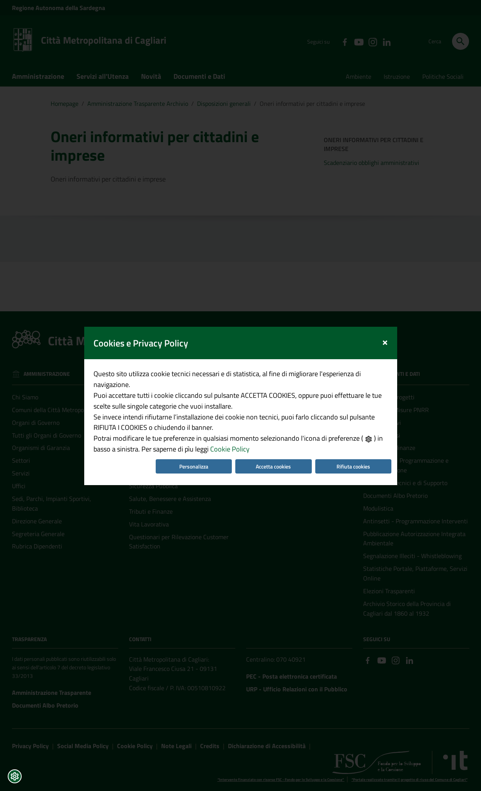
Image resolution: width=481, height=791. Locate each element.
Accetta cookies (273, 449)
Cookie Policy (230, 431)
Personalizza (193, 449)
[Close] (385, 323)
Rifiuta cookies (353, 449)
